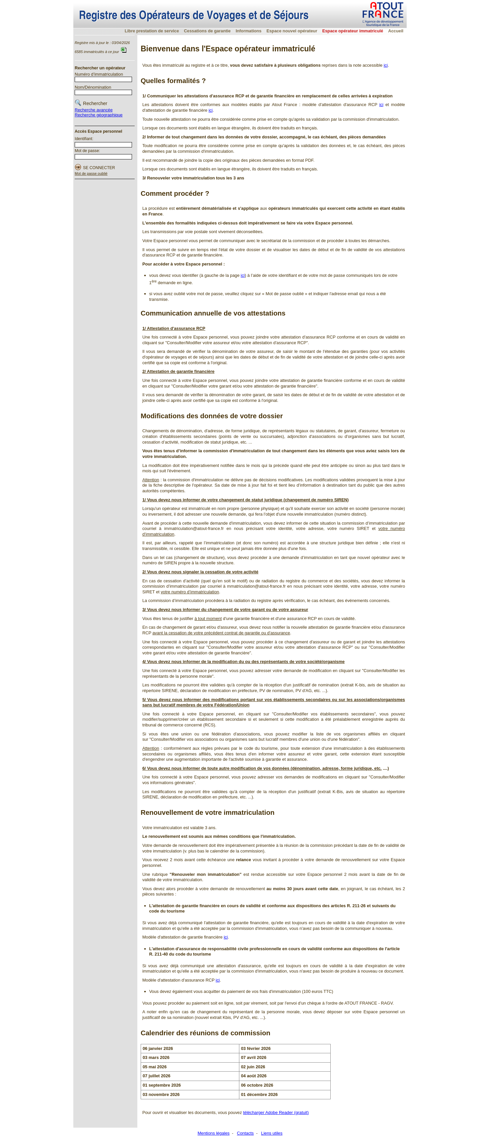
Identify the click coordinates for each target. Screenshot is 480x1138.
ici (386, 65)
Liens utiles (271, 1133)
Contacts (245, 1133)
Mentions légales (214, 1133)
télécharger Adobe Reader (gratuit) (276, 1112)
